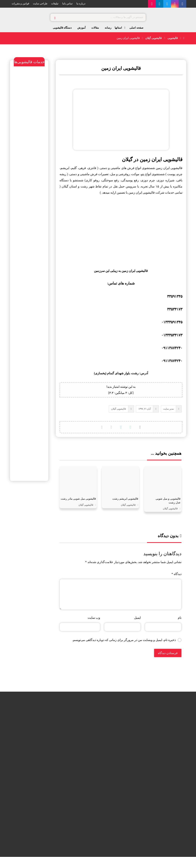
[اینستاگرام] (175, 4)
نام (179, 617)
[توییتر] (167, 4)
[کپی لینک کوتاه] (102, 427)
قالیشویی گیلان (118, 408)
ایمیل (137, 617)
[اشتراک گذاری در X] (140, 427)
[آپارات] (152, 4)
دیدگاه (176, 574)
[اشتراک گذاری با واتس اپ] (130, 427)
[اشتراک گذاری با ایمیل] (111, 427)
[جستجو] (55, 17)
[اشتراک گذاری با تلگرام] (121, 427)
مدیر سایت (168, 408)
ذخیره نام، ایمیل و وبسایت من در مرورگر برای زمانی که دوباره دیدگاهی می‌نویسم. (124, 640)
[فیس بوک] (182, 4)
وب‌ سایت (94, 617)
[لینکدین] (159, 4)
